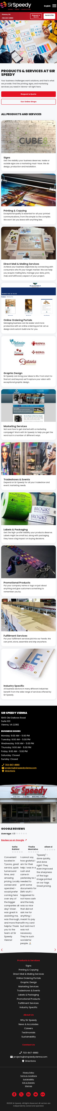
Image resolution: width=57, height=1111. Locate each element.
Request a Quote (36, 16)
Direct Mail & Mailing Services (21, 264)
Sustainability (28, 1036)
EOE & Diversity (28, 1083)
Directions (8, 771)
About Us (28, 1015)
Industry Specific (14, 686)
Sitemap (28, 1086)
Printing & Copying (15, 210)
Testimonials (28, 1032)
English (47, 6)
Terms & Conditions (28, 1076)
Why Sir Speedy (28, 1020)
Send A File (49, 15)
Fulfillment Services (15, 635)
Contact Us (28, 1044)
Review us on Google (12, 840)
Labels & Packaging (16, 529)
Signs (7, 157)
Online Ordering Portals (18, 320)
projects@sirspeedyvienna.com (19, 768)
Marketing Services (15, 426)
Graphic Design (13, 373)
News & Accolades (28, 1024)
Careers (28, 1028)
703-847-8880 (7, 18)
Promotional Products (17, 582)
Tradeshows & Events (17, 479)
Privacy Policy (28, 1072)
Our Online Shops (28, 101)
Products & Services (28, 960)
